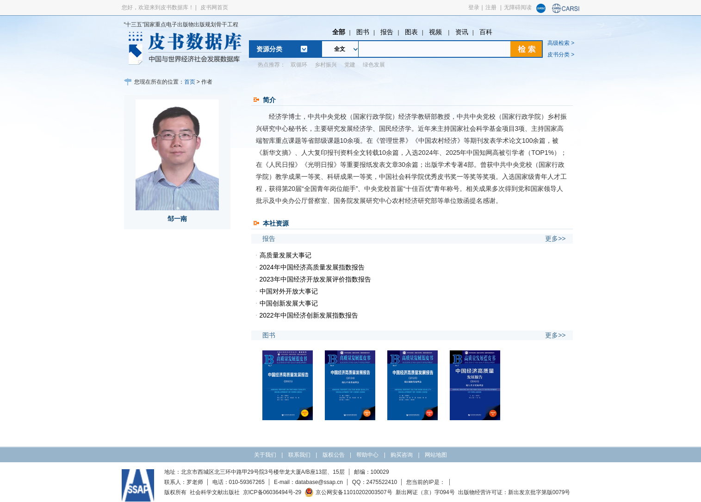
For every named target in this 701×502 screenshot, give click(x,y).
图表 (411, 32)
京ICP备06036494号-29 (272, 492)
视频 (436, 32)
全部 (338, 32)
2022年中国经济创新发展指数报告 (309, 315)
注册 (490, 7)
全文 (339, 49)
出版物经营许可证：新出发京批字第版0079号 (514, 492)
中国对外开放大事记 (289, 291)
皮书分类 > (560, 54)
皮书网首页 (214, 7)
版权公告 (334, 455)
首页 (189, 82)
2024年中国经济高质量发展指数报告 (312, 267)
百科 (485, 32)
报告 (386, 32)
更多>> (555, 238)
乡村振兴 (326, 64)
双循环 (299, 64)
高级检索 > (560, 43)
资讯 (461, 32)
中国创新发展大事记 (289, 303)
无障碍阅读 (518, 7)
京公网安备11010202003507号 (348, 492)
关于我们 (265, 455)
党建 (349, 64)
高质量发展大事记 (285, 255)
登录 (473, 7)
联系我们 (299, 455)
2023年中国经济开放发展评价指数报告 (315, 279)
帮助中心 (367, 455)
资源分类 (269, 49)
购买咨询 (402, 455)
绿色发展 (374, 64)
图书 (362, 32)
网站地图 (436, 455)
